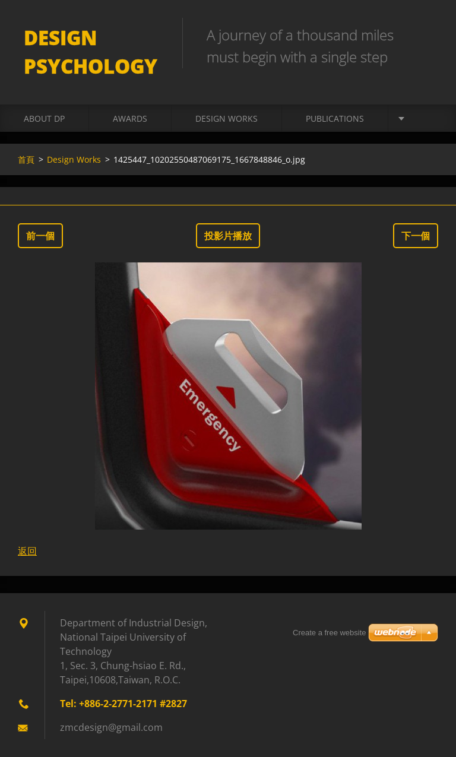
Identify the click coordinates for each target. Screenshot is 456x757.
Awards (130, 118)
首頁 (26, 159)
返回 (27, 551)
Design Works (226, 118)
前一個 (40, 235)
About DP (44, 118)
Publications (335, 118)
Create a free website (329, 632)
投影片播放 (228, 235)
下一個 (415, 235)
